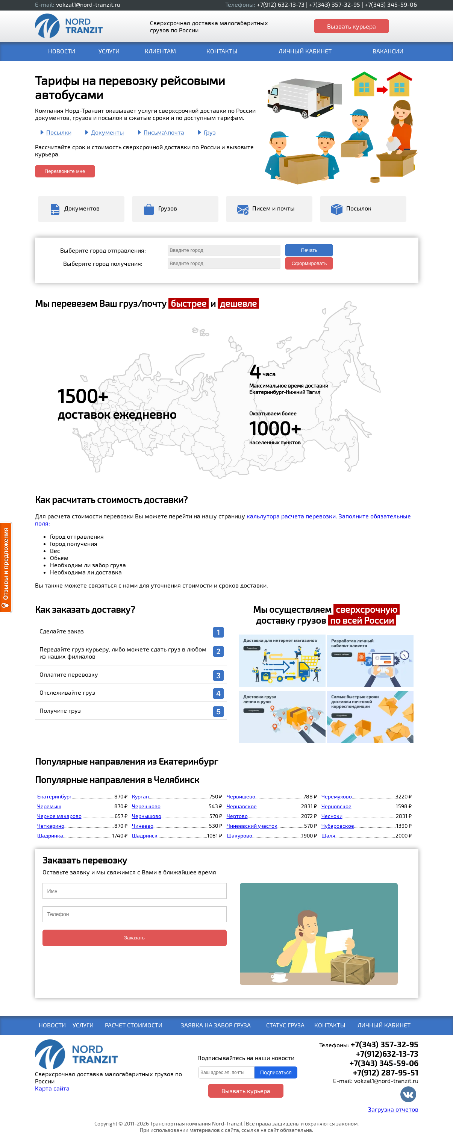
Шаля (328, 835)
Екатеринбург (54, 796)
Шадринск (145, 835)
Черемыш (49, 806)
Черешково (146, 806)
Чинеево (142, 825)
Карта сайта (52, 1088)
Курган (140, 796)
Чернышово (146, 816)
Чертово (237, 816)
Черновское (336, 806)
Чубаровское (337, 825)
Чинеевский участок (252, 825)
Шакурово (239, 835)
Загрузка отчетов (393, 1109)
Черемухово (336, 796)
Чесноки (331, 816)
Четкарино (50, 825)
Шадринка (50, 835)
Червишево (241, 796)
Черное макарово (59, 816)
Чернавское (242, 806)
